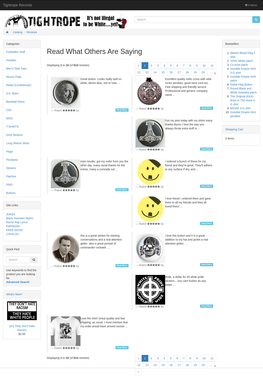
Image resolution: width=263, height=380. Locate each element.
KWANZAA (13, 226)
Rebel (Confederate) (18, 85)
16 (171, 72)
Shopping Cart (234, 129)
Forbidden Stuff (15, 52)
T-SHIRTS (12, 126)
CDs (8, 110)
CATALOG (12, 234)
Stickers (11, 168)
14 (155, 72)
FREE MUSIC (14, 230)
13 (147, 72)
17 (179, 72)
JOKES (10, 214)
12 (139, 72)
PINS (9, 184)
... (211, 72)
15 (163, 72)
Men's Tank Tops (16, 68)
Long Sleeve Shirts (17, 143)
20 (203, 72)
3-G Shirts (12, 93)
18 (187, 72)
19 (195, 72)
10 (204, 65)
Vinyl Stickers (14, 134)
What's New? (14, 294)
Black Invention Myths (19, 218)
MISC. (10, 118)
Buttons (10, 193)
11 (212, 65)
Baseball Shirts (15, 101)
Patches (11, 176)
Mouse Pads (14, 76)
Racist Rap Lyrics (16, 222)
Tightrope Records (17, 5)
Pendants (12, 159)
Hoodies (11, 60)
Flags (9, 151)
